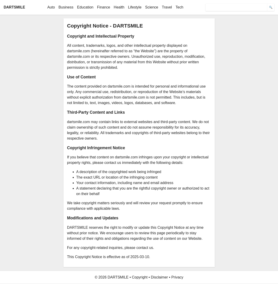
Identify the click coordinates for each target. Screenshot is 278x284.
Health (119, 7)
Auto (51, 7)
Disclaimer (159, 277)
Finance (103, 7)
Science (151, 7)
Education (85, 7)
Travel (167, 7)
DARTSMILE (14, 7)
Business (65, 7)
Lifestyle (135, 7)
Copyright (139, 277)
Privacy (177, 277)
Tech (179, 7)
